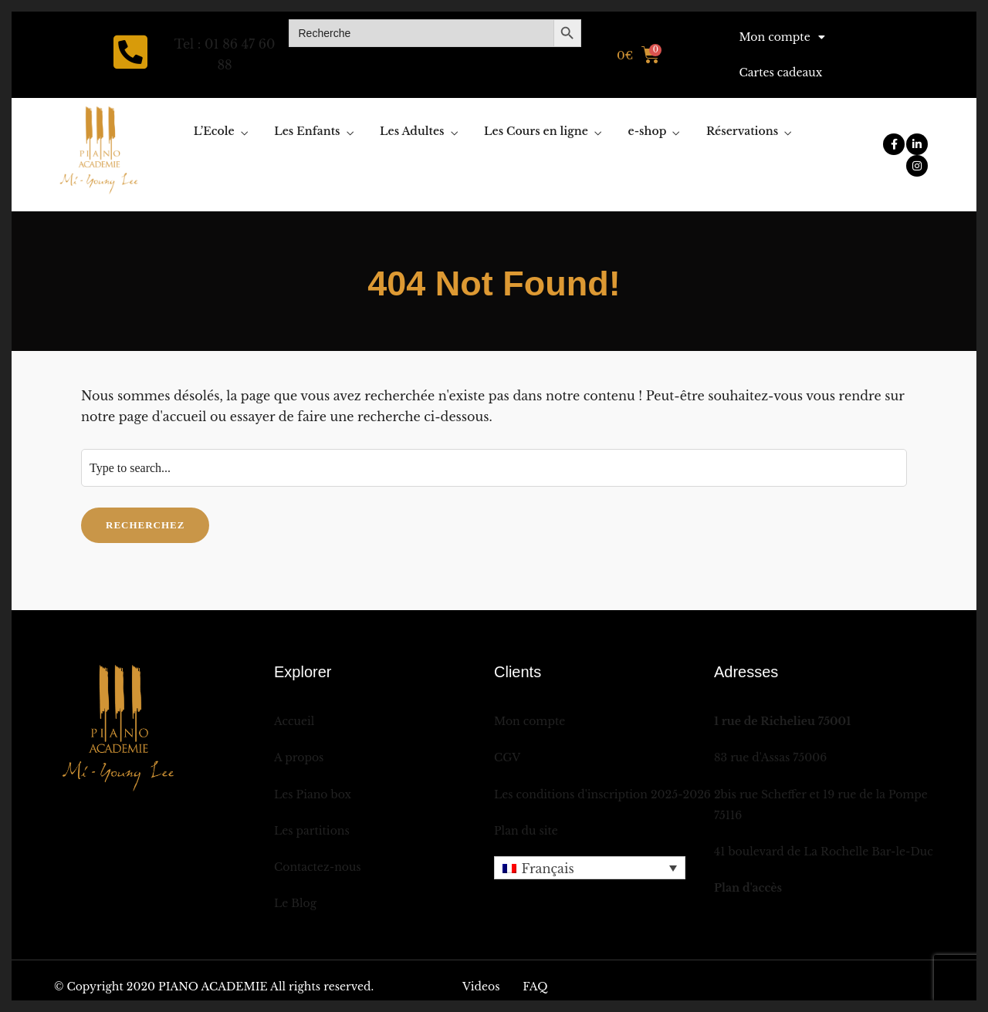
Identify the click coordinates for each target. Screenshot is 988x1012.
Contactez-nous (317, 867)
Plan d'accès (748, 888)
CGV (507, 757)
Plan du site (526, 831)
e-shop (647, 131)
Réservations (742, 131)
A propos (298, 757)
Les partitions (312, 831)
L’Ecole (214, 131)
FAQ (535, 986)
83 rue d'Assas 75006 (770, 757)
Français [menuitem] (547, 868)
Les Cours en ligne (536, 131)
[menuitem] (589, 867)
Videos (481, 986)
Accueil (294, 721)
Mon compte (781, 37)
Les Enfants (307, 131)
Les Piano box (312, 794)
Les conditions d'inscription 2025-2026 (602, 794)
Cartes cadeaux (780, 72)
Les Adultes (412, 131)
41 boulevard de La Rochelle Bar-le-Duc (823, 852)
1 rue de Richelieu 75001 (782, 721)
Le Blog (295, 903)
